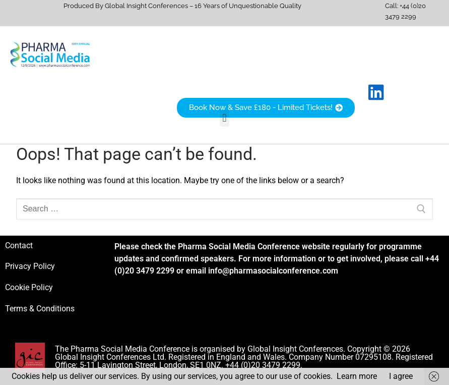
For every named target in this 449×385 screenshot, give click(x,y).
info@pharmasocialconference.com (273, 271)
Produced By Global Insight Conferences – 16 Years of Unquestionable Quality (182, 6)
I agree (401, 376)
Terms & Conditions (40, 308)
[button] (224, 118)
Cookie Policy (29, 287)
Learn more (357, 376)
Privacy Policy (30, 266)
